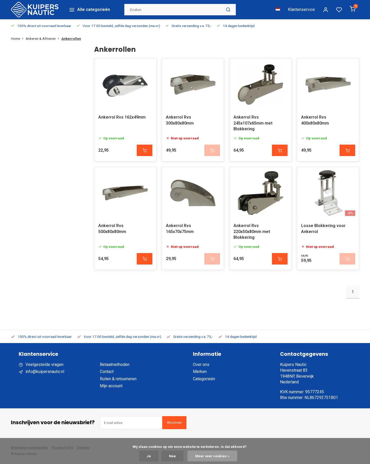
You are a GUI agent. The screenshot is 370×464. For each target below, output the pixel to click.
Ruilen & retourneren (118, 378)
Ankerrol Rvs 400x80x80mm (315, 120)
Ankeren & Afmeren (43, 38)
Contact (107, 371)
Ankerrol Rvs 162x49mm (122, 117)
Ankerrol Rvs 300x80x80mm (180, 120)
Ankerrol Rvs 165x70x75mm (180, 228)
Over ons (201, 364)
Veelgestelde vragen (44, 364)
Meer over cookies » (212, 456)
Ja (149, 456)
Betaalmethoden (114, 364)
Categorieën (204, 378)
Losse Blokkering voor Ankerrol (323, 228)
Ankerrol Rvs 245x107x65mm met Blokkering (252, 123)
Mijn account (111, 385)
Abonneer (174, 422)
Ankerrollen (71, 38)
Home (18, 38)
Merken (200, 371)
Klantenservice (301, 9)
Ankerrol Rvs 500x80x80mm (112, 228)
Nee (172, 456)
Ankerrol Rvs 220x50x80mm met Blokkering (251, 231)
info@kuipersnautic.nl (44, 371)
